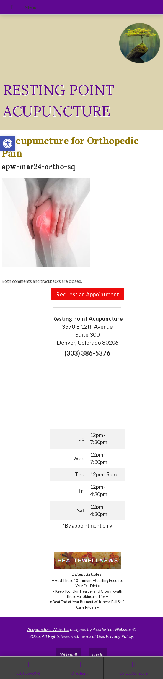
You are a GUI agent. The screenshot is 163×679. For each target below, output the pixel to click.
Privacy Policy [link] (119, 636)
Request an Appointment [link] (87, 294)
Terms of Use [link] (92, 636)
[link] (7, 143)
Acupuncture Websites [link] (48, 629)
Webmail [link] (68, 654)
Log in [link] (97, 654)
